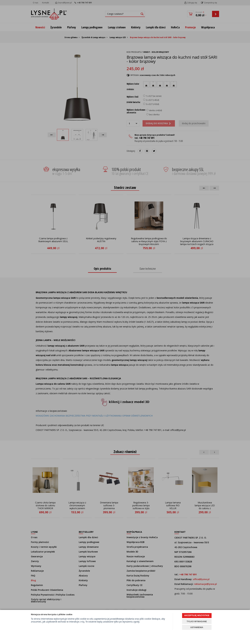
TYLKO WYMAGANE (197, 621)
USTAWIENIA (196, 627)
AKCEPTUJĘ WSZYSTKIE (196, 615)
